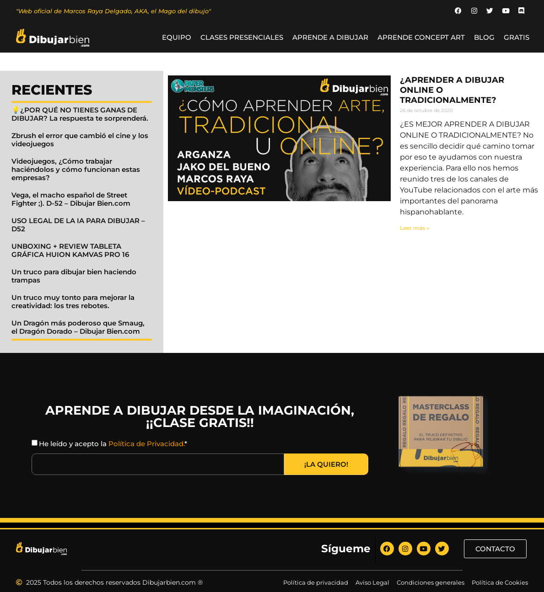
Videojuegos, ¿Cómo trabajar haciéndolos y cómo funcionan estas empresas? (75, 169)
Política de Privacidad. (146, 444)
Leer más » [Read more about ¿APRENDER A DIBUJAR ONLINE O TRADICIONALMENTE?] (414, 228)
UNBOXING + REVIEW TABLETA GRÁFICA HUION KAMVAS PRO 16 (70, 250)
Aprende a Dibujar (330, 37)
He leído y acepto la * (113, 444)
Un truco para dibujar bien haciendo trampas (73, 276)
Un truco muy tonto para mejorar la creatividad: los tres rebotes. (73, 301)
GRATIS (516, 37)
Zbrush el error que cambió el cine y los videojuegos (79, 140)
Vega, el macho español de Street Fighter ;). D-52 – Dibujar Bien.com (70, 199)
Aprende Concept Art (421, 37)
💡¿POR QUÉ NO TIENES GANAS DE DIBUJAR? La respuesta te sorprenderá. (79, 114)
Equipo (176, 37)
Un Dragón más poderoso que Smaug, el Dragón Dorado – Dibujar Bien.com (78, 327)
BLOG (484, 37)
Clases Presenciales (241, 37)
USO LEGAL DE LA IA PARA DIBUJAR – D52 (78, 225)
